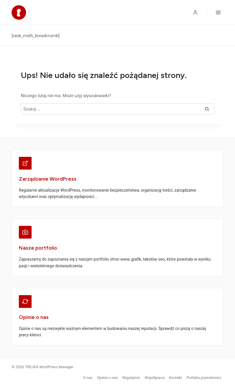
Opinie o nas (107, 377)
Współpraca (155, 377)
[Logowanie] (195, 12)
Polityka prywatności (204, 377)
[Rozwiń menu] (218, 12)
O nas (87, 377)
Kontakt (175, 377)
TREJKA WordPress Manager (49, 367)
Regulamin (131, 377)
